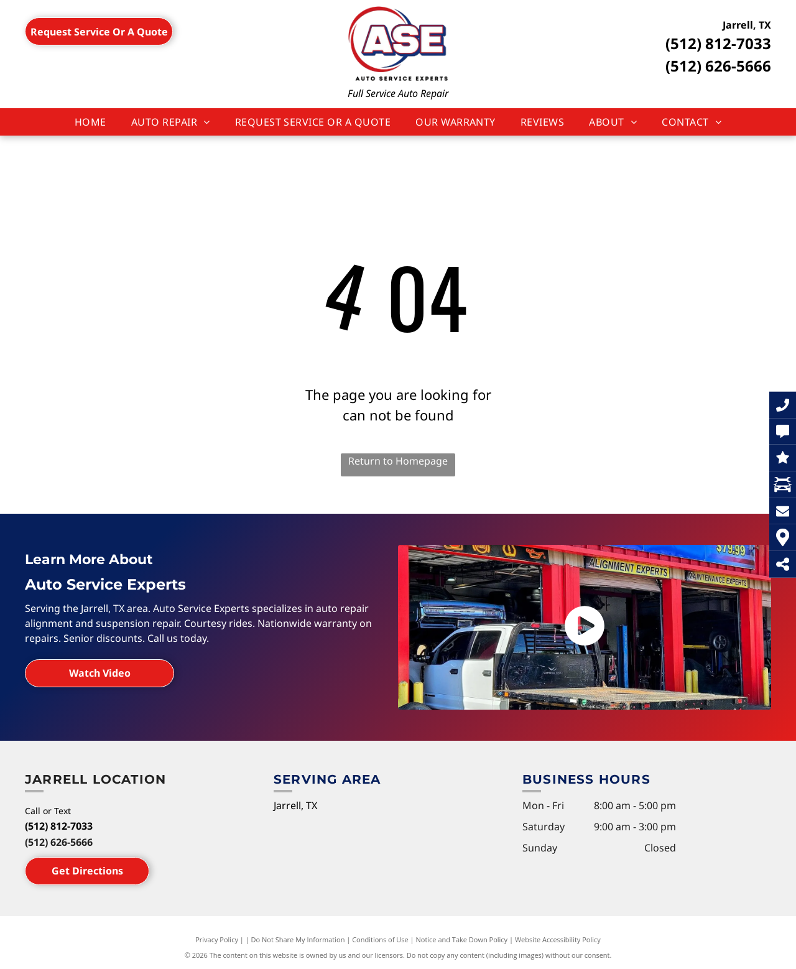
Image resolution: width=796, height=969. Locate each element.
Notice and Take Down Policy (462, 939)
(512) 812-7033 (718, 43)
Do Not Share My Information (298, 939)
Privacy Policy (216, 939)
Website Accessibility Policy (558, 939)
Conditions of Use (380, 939)
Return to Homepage (398, 461)
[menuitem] (90, 122)
